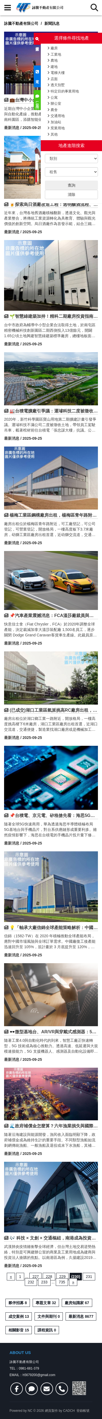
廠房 (52, 48)
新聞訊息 (52, 23)
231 (89, 1276)
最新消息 (11, 127)
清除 (71, 194)
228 (49, 1276)
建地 (52, 67)
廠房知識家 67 (77, 1303)
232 (31, 1282)
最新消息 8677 (81, 1316)
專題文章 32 (46, 1303)
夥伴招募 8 (17, 1303)
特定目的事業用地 (63, 91)
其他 (52, 134)
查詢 (71, 185)
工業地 (54, 54)
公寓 (52, 97)
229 (62, 1276)
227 (35, 1276)
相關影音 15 (18, 1330)
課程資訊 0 (47, 1330)
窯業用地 (56, 128)
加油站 (54, 122)
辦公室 (54, 103)
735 (62, 1282)
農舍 (52, 110)
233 (44, 1282)
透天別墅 (56, 85)
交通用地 (56, 116)
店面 (52, 79)
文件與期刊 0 (49, 1316)
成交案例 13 (18, 1316)
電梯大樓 (56, 73)
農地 (52, 60)
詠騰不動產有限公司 (21, 23)
